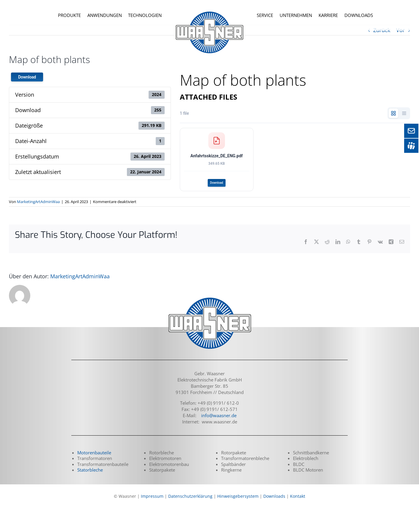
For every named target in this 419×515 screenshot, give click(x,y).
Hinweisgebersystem (238, 502)
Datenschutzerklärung (190, 502)
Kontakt (297, 502)
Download (27, 77)
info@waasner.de (219, 421)
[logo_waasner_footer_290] (209, 303)
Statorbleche (90, 476)
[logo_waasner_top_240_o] (209, 7)
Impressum (152, 502)
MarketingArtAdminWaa (38, 207)
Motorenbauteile (94, 458)
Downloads (274, 502)
